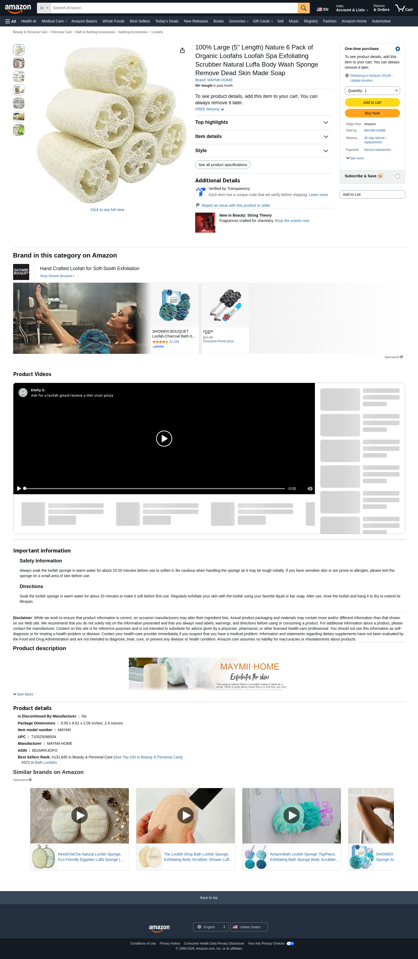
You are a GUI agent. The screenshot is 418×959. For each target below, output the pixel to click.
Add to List (352, 194)
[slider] (155, 488)
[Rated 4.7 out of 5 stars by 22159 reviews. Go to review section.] (174, 342)
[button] (10, 21)
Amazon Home (354, 21)
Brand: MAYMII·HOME (214, 80)
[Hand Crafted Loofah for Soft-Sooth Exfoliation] (90, 269)
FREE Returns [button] (210, 109)
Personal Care (61, 32)
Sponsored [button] (394, 357)
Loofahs (157, 32)
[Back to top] (209, 903)
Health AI (28, 21)
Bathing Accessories (133, 32)
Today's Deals (167, 21)
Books (218, 21)
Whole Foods (114, 21)
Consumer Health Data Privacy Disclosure (214, 943)
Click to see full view (107, 210)
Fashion (330, 21)
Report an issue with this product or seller (232, 205)
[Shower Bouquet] (21, 272)
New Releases (196, 21)
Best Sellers (140, 21)
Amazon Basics (84, 21)
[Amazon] (18, 8)
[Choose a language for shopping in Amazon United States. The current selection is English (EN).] (322, 8)
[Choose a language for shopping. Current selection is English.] (207, 927)
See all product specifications (222, 165)
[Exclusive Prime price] (218, 341)
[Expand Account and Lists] (367, 10)
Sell (280, 21)
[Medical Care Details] (66, 21)
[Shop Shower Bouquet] (57, 276)
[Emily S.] (38, 390)
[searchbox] (174, 8)
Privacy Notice (170, 943)
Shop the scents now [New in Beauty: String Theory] (291, 220)
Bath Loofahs (46, 762)
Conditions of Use (143, 943)
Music (294, 21)
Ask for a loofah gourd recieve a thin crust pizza (72, 395)
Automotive (381, 21)
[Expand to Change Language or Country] (224, 927)
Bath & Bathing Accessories (95, 32)
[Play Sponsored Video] (79, 816)
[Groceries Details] (248, 21)
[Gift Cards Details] (272, 21)
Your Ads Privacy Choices (266, 943)
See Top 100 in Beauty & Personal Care (148, 757)
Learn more (318, 195)
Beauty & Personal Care (30, 32)
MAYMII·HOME (375, 130)
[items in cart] (404, 8)
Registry (311, 21)
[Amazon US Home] (159, 929)
